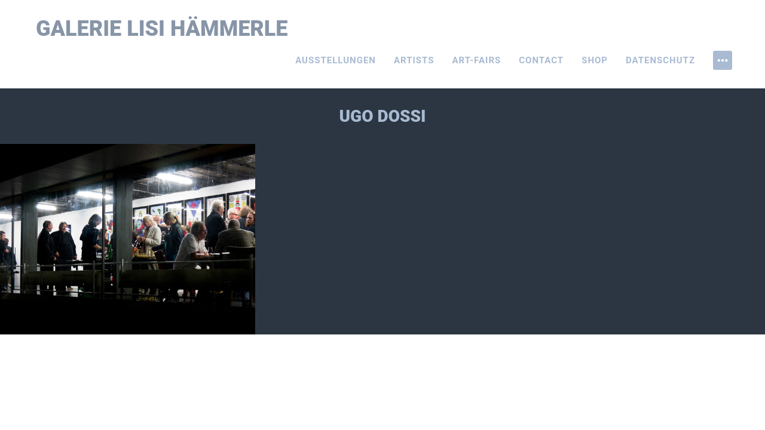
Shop (595, 60)
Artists (414, 60)
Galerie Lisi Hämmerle (162, 28)
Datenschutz (660, 60)
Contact (541, 60)
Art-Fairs (476, 60)
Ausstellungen (335, 60)
